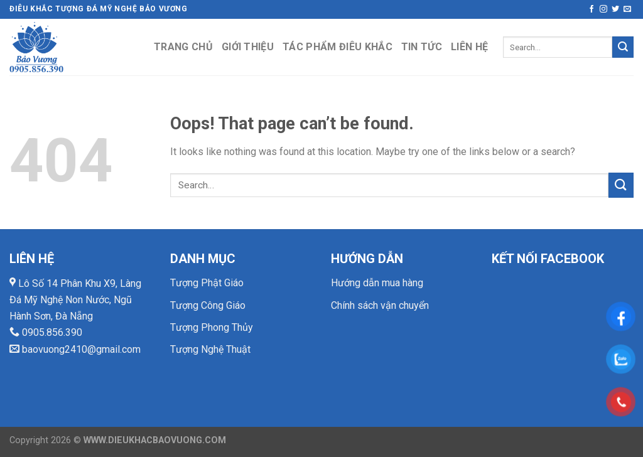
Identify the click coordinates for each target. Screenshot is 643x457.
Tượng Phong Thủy (211, 327)
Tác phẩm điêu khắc (337, 47)
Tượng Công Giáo (208, 305)
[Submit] (623, 47)
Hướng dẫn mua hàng (377, 283)
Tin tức (421, 47)
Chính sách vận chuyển (380, 305)
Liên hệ (469, 47)
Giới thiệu (248, 47)
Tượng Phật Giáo (207, 283)
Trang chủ (183, 47)
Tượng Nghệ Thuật (210, 349)
